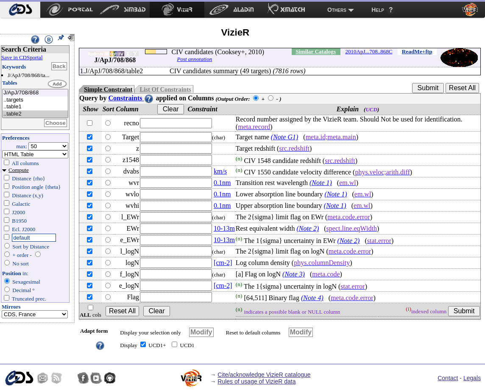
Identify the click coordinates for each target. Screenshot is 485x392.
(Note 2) (307, 228)
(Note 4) (312, 297)
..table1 (35, 106)
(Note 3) (293, 274)
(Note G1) (284, 137)
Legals (472, 378)
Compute (18, 170)
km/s (220, 171)
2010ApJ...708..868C (369, 51)
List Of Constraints (165, 89)
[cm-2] (223, 262)
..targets (35, 100)
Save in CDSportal (22, 57)
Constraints (131, 98)
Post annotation (194, 59)
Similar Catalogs (315, 51)
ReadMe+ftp (417, 51)
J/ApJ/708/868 (35, 93)
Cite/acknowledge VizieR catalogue (263, 374)
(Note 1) (320, 182)
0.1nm (222, 182)
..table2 (35, 114)
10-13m (224, 228)
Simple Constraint (108, 89)
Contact (448, 378)
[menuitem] (20, 10)
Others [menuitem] (336, 9)
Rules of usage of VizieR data (256, 381)
